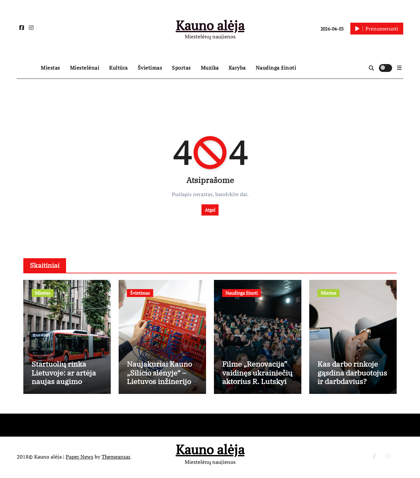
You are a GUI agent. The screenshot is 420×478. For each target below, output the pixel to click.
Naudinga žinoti (276, 67)
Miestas (50, 67)
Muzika (210, 67)
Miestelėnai (85, 67)
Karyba (237, 67)
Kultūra (118, 67)
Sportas (181, 67)
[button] (399, 67)
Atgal (210, 210)
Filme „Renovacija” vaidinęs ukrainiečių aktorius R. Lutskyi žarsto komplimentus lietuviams (257, 386)
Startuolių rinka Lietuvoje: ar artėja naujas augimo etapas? (64, 378)
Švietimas (150, 67)
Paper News (79, 457)
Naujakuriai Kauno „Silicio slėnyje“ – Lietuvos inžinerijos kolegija (161, 378)
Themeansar (116, 457)
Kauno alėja (210, 25)
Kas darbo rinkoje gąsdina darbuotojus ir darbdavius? (352, 373)
